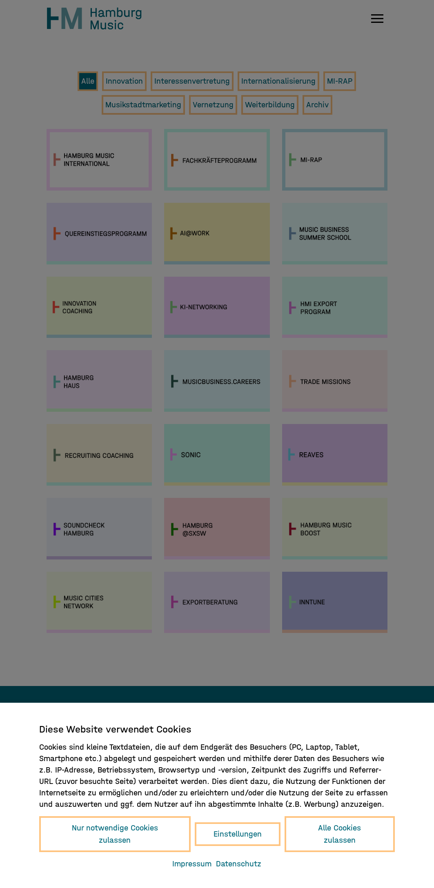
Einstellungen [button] (238, 834)
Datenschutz (238, 863)
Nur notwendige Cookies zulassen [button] (115, 834)
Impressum (191, 863)
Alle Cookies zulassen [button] (339, 834)
